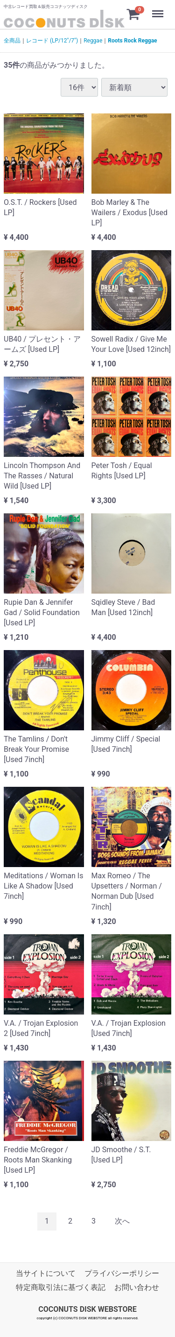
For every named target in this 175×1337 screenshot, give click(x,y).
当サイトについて (46, 1273)
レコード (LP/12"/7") (52, 40)
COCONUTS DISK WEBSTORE (87, 1309)
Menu (158, 9)
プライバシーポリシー (121, 1273)
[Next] (122, 1221)
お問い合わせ (136, 1287)
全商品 (12, 40)
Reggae (93, 40)
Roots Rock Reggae (132, 40)
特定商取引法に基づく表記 (60, 1287)
